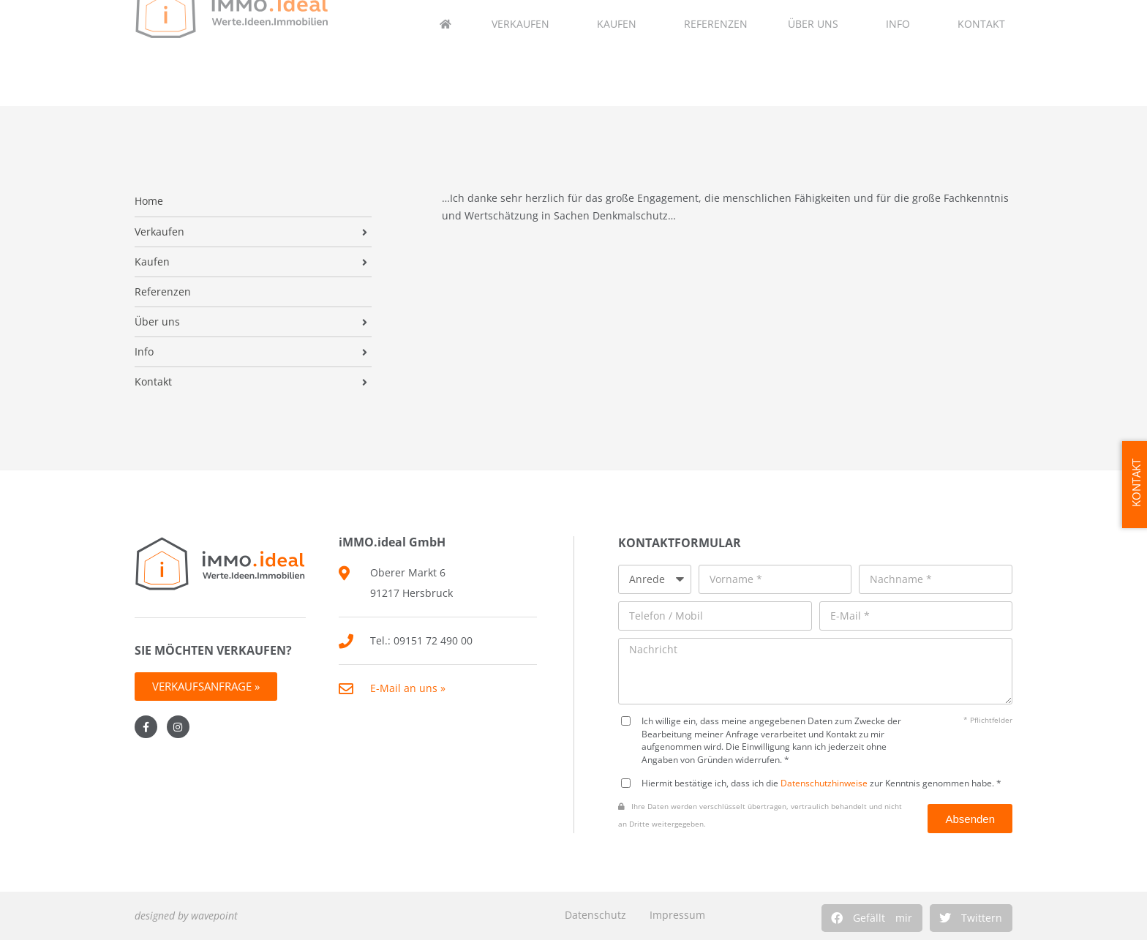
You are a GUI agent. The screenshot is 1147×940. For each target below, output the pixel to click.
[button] (871, 918)
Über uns (157, 322)
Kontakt (153, 382)
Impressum (677, 915)
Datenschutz (595, 915)
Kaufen (152, 262)
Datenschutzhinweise (824, 783)
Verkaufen (159, 232)
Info (144, 352)
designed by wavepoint (186, 915)
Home (149, 201)
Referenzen (163, 292)
